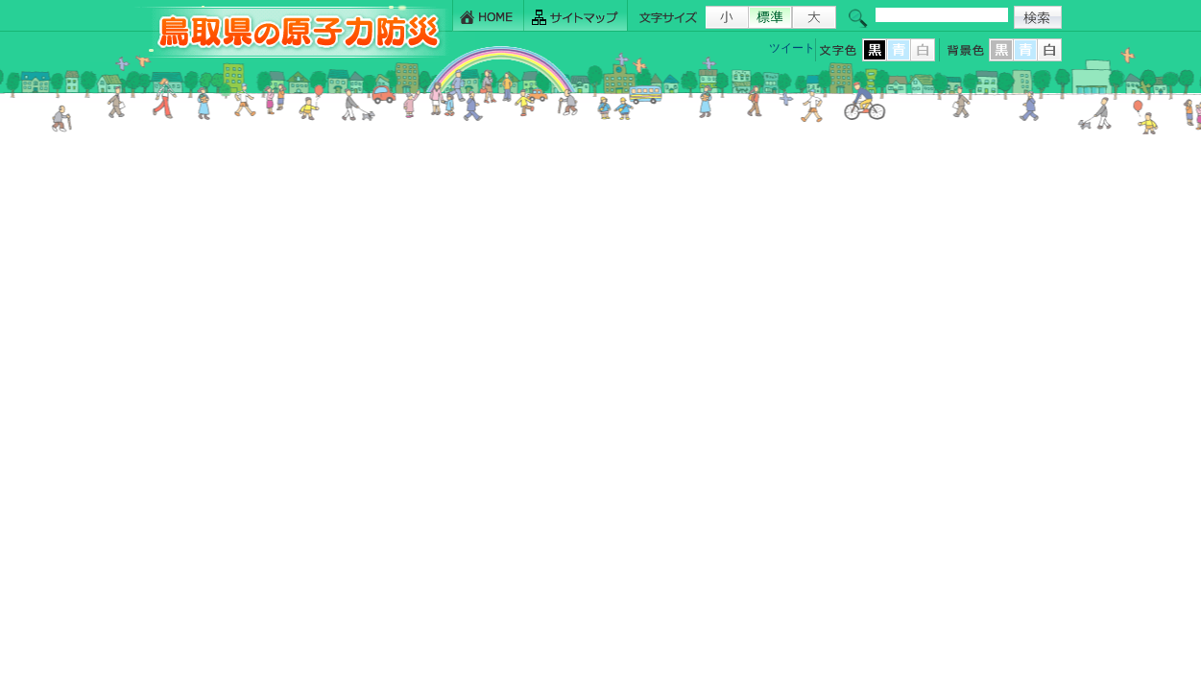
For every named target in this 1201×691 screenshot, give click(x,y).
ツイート (792, 48)
